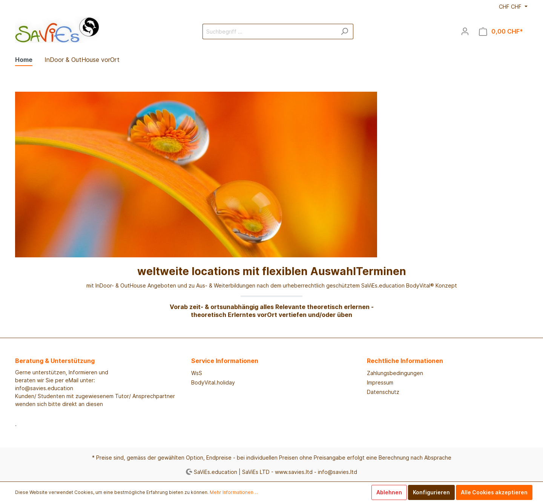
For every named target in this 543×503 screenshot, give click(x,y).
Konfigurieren (431, 492)
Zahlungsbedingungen (395, 373)
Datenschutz (383, 392)
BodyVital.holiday (213, 382)
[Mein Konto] (465, 31)
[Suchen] (344, 31)
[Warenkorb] (501, 31)
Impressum (380, 382)
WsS (196, 373)
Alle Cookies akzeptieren (494, 492)
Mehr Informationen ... (234, 492)
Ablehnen (389, 492)
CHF (511, 6)
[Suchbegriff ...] (269, 31)
